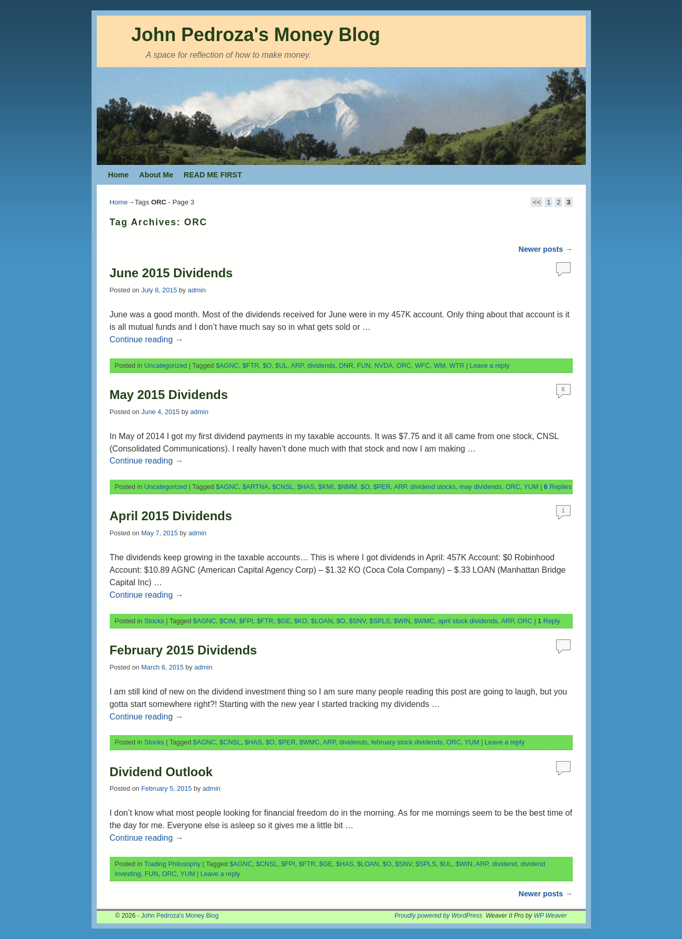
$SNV (357, 621)
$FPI (246, 621)
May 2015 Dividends (169, 395)
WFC (422, 365)
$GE (284, 621)
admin (197, 290)
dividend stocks (433, 487)
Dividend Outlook (161, 772)
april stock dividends (468, 621)
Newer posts (546, 249)
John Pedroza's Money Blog (255, 34)
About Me (156, 175)
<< (537, 202)
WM (440, 365)
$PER (381, 487)
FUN (363, 365)
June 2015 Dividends (171, 273)
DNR (346, 365)
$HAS (305, 487)
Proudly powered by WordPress (438, 915)
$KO (300, 621)
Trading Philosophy (172, 864)
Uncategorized (165, 365)
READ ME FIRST (213, 175)
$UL (281, 365)
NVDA (384, 365)
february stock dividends (407, 742)
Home (118, 175)
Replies (558, 487)
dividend (504, 864)
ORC (403, 365)
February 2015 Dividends (183, 650)
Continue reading (147, 339)
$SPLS (379, 621)
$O (267, 365)
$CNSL (282, 487)
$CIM (227, 621)
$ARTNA (255, 487)
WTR (456, 365)
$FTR (250, 365)
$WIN (402, 621)
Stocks (154, 621)
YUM (531, 487)
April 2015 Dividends (171, 516)
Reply (549, 621)
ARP (297, 365)
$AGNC (227, 365)
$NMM (347, 487)
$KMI (326, 487)
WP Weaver (550, 915)
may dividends (480, 487)
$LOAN (322, 621)
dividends (321, 365)
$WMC (424, 621)
